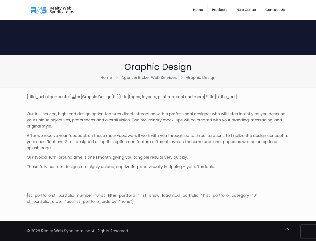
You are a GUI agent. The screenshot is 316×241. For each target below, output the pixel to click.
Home (106, 77)
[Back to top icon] (287, 229)
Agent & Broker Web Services (149, 77)
